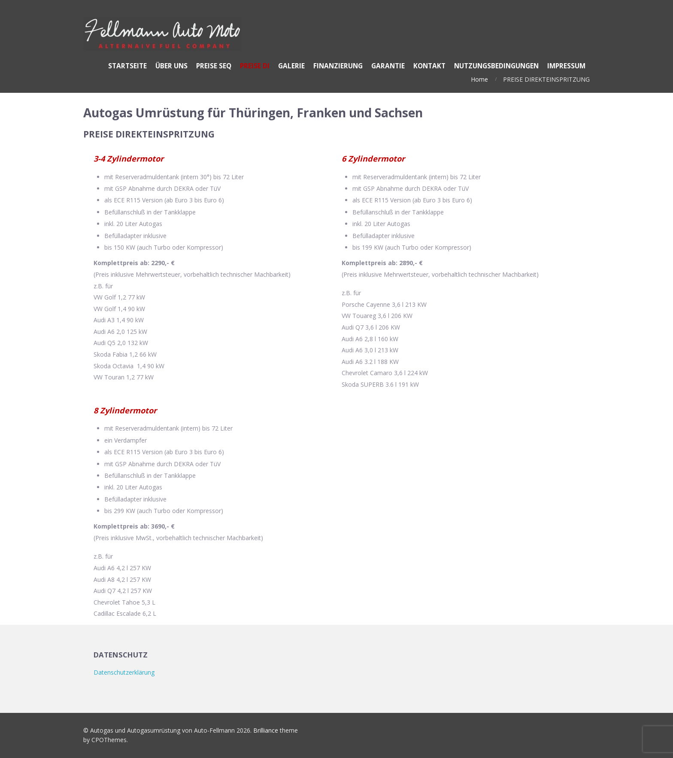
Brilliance (265, 730)
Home (479, 79)
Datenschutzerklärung (124, 672)
